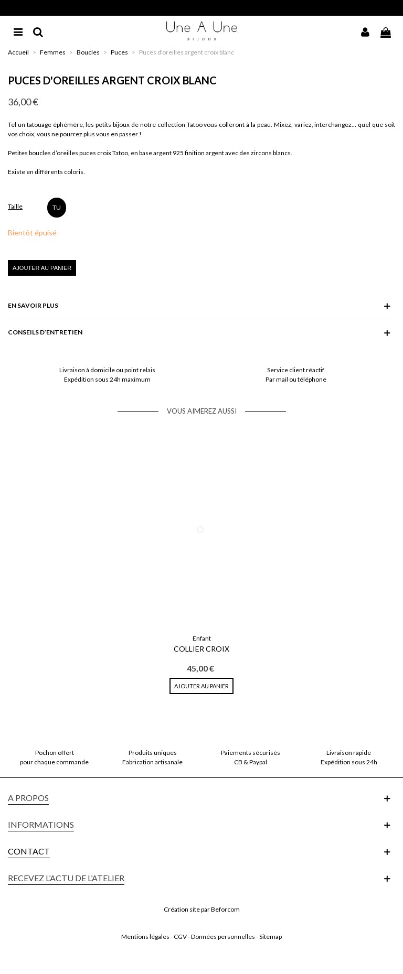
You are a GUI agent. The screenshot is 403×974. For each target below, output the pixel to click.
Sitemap (270, 936)
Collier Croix (201, 648)
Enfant (202, 638)
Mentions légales (145, 936)
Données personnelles (223, 936)
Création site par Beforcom (202, 909)
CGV (180, 936)
